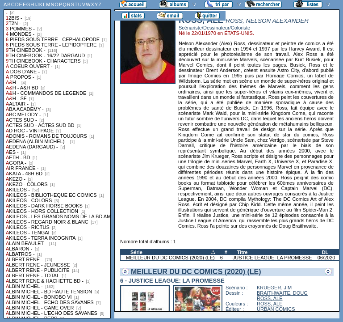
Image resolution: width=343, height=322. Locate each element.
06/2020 (326, 257)
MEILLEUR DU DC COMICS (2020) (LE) (170, 257)
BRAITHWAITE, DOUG (282, 293)
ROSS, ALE (269, 298)
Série (136, 252)
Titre (242, 252)
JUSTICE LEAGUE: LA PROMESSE (272, 257)
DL (325, 252)
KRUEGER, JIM (274, 287)
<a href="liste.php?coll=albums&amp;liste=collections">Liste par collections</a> (57, 159)
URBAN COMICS (276, 309)
